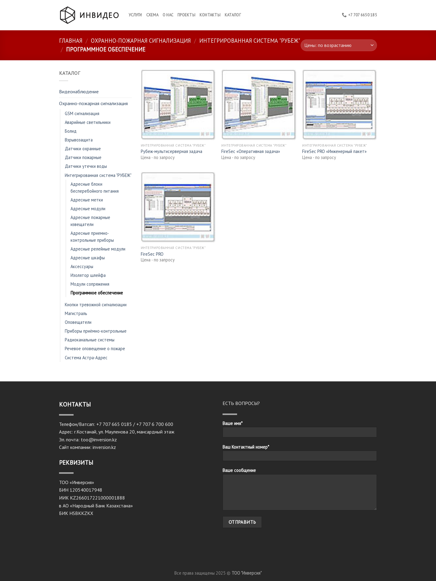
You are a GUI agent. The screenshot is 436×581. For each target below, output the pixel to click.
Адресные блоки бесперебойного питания (95, 187)
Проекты (186, 15)
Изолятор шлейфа (88, 275)
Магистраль (76, 313)
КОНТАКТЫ (210, 15)
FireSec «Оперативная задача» (250, 151)
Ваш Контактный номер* (300, 454)
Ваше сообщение (300, 490)
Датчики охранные (83, 148)
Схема (152, 15)
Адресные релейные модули (98, 249)
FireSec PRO (152, 254)
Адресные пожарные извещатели (90, 220)
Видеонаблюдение (79, 91)
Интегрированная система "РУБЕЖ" (249, 40)
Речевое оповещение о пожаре (95, 348)
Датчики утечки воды (86, 166)
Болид (71, 131)
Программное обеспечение (97, 293)
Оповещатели (78, 322)
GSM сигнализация (82, 113)
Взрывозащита (79, 140)
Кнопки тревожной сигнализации (96, 304)
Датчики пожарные (83, 157)
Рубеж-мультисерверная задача (171, 151)
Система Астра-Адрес (86, 357)
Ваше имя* (300, 431)
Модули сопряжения (90, 284)
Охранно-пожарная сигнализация (141, 40)
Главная (70, 40)
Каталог (233, 15)
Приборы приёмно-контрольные (96, 331)
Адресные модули (88, 208)
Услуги (135, 15)
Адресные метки (87, 200)
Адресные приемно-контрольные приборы (92, 236)
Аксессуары (82, 266)
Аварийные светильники (88, 122)
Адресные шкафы (88, 258)
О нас (168, 15)
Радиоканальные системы (89, 340)
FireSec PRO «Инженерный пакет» (334, 151)
